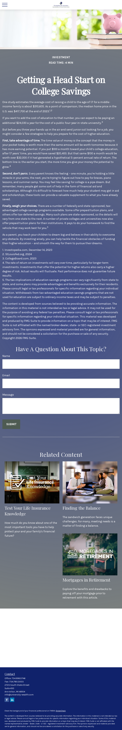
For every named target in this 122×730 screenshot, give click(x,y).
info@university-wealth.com (19, 694)
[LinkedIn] (12, 700)
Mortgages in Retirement (86, 580)
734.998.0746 (18, 678)
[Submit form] (11, 424)
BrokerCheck (61, 711)
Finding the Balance (81, 508)
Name (6, 356)
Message (8, 394)
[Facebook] (7, 700)
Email (6, 375)
